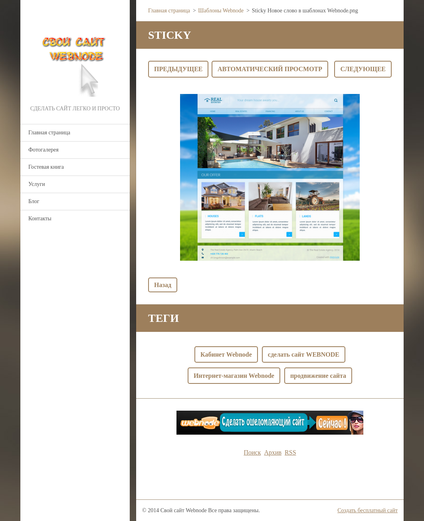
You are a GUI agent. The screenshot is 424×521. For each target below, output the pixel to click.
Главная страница (49, 133)
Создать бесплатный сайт (367, 510)
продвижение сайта (318, 375)
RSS (290, 452)
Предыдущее (178, 69)
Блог (34, 201)
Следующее (363, 69)
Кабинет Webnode (226, 354)
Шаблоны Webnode (221, 11)
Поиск (252, 452)
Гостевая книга (46, 167)
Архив (272, 452)
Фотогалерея (43, 150)
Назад (162, 284)
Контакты (40, 219)
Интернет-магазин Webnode (234, 375)
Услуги (36, 184)
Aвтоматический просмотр (270, 69)
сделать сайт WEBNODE (303, 354)
